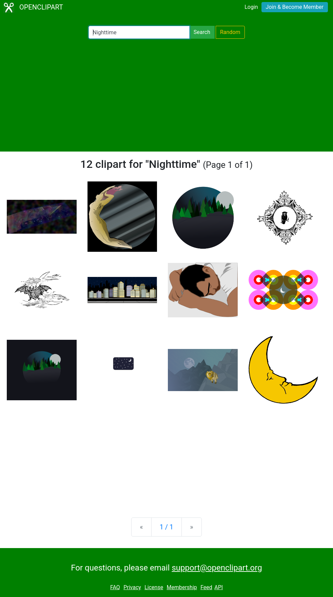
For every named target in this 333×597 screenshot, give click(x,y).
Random (230, 32)
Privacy (132, 587)
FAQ (115, 587)
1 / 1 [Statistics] (167, 527)
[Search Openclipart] (139, 32)
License (153, 587)
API (218, 587)
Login (251, 7)
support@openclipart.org (217, 568)
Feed (206, 587)
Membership (181, 587)
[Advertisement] (166, 95)
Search (202, 32)
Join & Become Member (295, 7)
